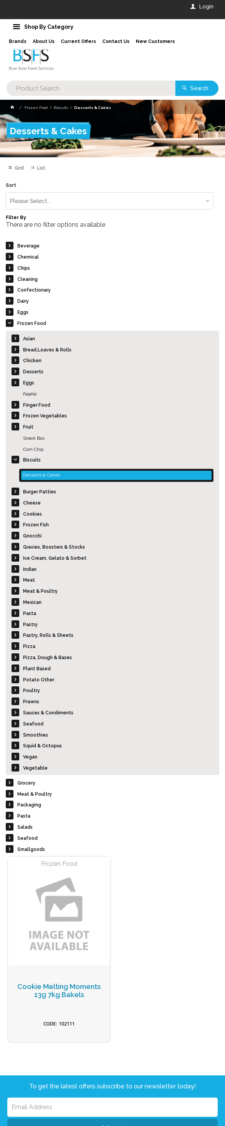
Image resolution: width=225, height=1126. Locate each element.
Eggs (22, 312)
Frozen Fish (36, 525)
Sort (11, 185)
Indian (30, 569)
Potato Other (38, 680)
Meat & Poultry (40, 591)
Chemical (28, 257)
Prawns (31, 701)
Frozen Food (31, 323)
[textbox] (91, 88)
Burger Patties (39, 492)
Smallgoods (31, 849)
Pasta (29, 613)
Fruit (28, 427)
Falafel (30, 394)
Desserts (33, 371)
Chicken (32, 360)
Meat (29, 580)
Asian (29, 338)
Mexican (32, 602)
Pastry (30, 624)
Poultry (31, 690)
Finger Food (36, 405)
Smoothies (35, 735)
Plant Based (37, 668)
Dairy (23, 301)
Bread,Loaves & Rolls (47, 350)
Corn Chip (33, 449)
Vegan (30, 757)
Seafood (33, 724)
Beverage (28, 246)
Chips (23, 268)
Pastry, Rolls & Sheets (48, 635)
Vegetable (35, 768)
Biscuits (32, 460)
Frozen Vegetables (45, 416)
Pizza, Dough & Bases (47, 657)
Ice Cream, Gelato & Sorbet (55, 558)
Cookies (32, 514)
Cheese (32, 503)
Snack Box (34, 438)
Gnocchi (32, 536)
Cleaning (27, 279)
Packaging (29, 805)
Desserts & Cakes (41, 475)
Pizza (29, 646)
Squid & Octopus (42, 745)
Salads (25, 827)
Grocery (26, 783)
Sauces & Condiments (48, 712)
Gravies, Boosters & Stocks (54, 547)
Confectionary (34, 290)
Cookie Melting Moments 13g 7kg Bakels (59, 991)
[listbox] (110, 200)
